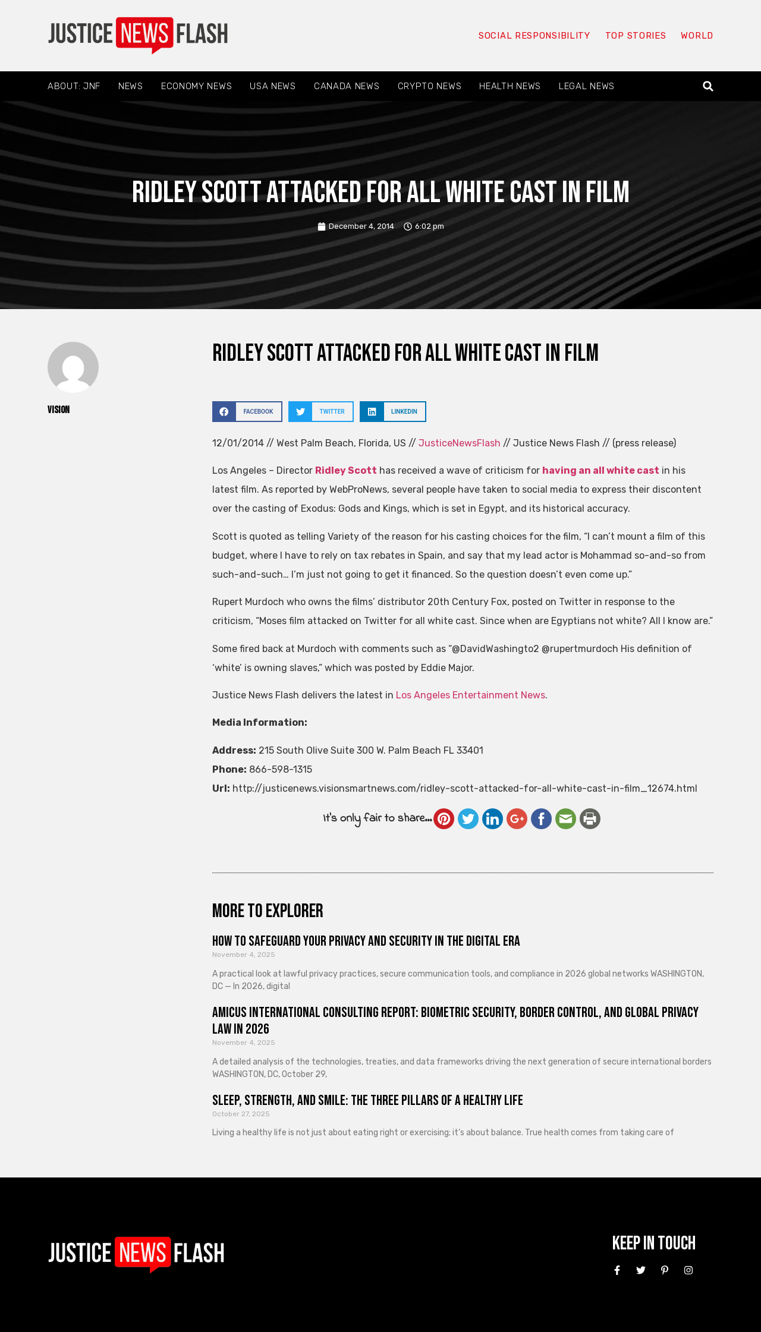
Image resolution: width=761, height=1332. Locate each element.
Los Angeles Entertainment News (470, 695)
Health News (510, 86)
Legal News (587, 86)
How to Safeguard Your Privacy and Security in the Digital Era (366, 941)
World (696, 35)
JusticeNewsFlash (460, 443)
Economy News (196, 86)
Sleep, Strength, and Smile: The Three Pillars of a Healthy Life (367, 1100)
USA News (273, 86)
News (130, 86)
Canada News (347, 86)
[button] (708, 86)
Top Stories (635, 35)
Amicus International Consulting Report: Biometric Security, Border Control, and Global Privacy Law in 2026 (455, 1021)
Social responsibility (534, 35)
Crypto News (430, 86)
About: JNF (74, 86)
